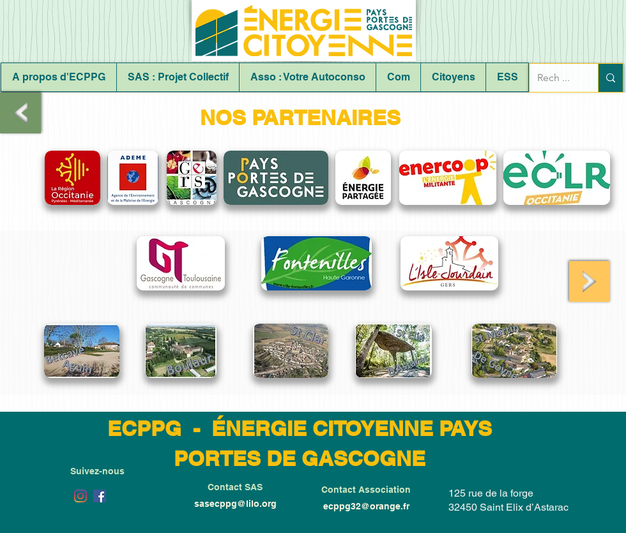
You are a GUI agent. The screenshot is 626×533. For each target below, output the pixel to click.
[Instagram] (80, 496)
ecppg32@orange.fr (366, 506)
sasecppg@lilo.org (235, 504)
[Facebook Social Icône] (99, 496)
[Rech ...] (554, 78)
